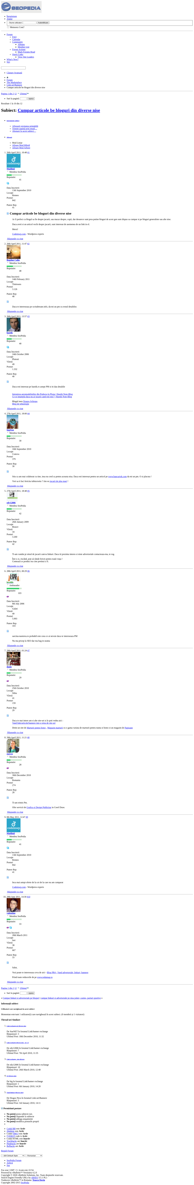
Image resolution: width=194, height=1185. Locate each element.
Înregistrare (12, 16)
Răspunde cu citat (15, 239)
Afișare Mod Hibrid (21, 145)
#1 (28, 152)
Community (17, 42)
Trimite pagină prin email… (24, 128)
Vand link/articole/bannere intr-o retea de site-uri (33, 723)
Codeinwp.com (19, 234)
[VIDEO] (11, 1136)
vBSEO (34, 1177)
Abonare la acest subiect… (24, 131)
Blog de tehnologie (20, 404)
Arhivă (10, 1163)
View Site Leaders (26, 57)
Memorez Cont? (15, 27)
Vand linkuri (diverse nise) (15, 1092)
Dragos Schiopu (30, 401)
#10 (28, 897)
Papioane (129, 728)
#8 (28, 737)
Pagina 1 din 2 (7, 93)
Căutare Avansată (14, 73)
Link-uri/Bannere (14, 85)
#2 (28, 244)
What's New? (12, 59)
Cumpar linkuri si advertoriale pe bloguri (21, 998)
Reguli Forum (7, 1151)
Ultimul (24, 93)
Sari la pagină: (17, 98)
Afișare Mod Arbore (21, 148)
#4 (28, 413)
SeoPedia (25, 1182)
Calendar (16, 39)
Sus (8, 1165)
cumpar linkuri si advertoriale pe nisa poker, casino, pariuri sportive (71, 998)
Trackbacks (12, 1141)
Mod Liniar (17, 143)
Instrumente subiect (13, 120)
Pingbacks (11, 1143)
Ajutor (9, 19)
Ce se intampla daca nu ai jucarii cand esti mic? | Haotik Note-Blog (42, 396)
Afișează (9, 137)
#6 (28, 571)
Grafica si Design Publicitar (39, 807)
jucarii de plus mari (58, 481)
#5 (28, 491)
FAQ (14, 37)
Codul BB (11, 1128)
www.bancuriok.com (117, 476)
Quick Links (17, 54)
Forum (10, 34)
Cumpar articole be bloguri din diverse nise (59, 110)
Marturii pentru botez (36, 728)
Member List (23, 47)
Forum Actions (19, 49)
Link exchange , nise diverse (15, 1059)
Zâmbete (10, 1131)
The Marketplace (14, 82)
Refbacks (11, 1146)
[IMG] (15, 1133)
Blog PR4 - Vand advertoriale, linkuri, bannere (67, 972)
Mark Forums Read (26, 52)
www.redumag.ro (45, 977)
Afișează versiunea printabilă (25, 126)
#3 (28, 316)
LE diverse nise (11, 1076)
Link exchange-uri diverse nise (16, 1026)
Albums (21, 44)
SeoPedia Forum (14, 1160)
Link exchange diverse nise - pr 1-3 (18, 1042)
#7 (28, 650)
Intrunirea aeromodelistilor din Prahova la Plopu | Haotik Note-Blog (42, 394)
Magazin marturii (55, 728)
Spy (8, 62)
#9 (27, 817)
